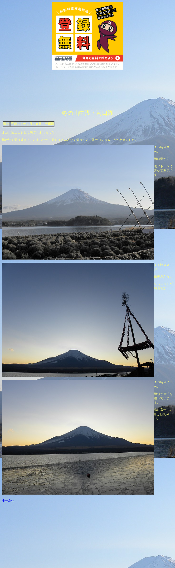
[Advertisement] (57, 98)
